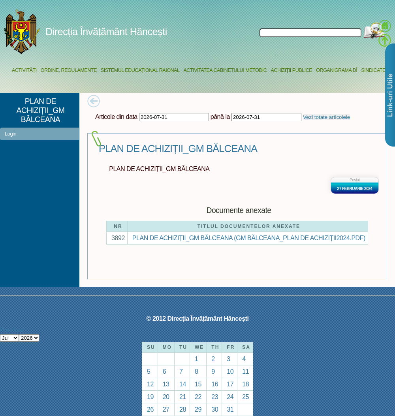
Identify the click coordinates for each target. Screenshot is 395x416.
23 (214, 396)
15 (198, 384)
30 (214, 409)
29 (198, 409)
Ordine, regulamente (69, 70)
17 (230, 384)
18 (245, 384)
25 (245, 396)
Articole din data (116, 116)
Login (10, 134)
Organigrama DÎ (336, 70)
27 (166, 409)
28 (182, 409)
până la (220, 116)
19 (150, 396)
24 (230, 396)
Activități (24, 70)
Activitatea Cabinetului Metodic (225, 70)
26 (150, 409)
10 (230, 371)
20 (166, 396)
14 (182, 384)
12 (150, 384)
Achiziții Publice (291, 70)
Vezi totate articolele (326, 117)
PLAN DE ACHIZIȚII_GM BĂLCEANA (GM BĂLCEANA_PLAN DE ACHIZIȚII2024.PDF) (248, 237)
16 (214, 384)
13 (166, 384)
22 (198, 396)
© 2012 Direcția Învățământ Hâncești (198, 318)
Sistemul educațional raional (140, 70)
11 (245, 371)
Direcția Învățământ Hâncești (106, 31)
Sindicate (373, 70)
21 (182, 396)
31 (230, 409)
